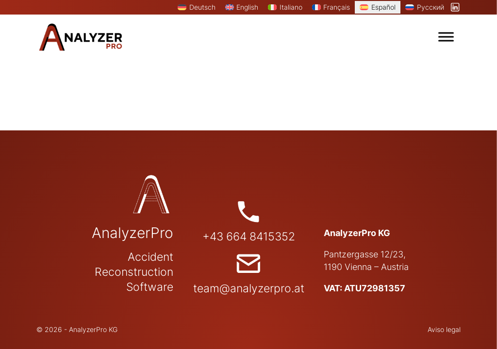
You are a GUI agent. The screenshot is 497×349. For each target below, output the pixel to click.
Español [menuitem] (383, 7)
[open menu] (446, 37)
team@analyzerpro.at (248, 288)
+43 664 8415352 (248, 236)
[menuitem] (196, 7)
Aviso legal (444, 329)
